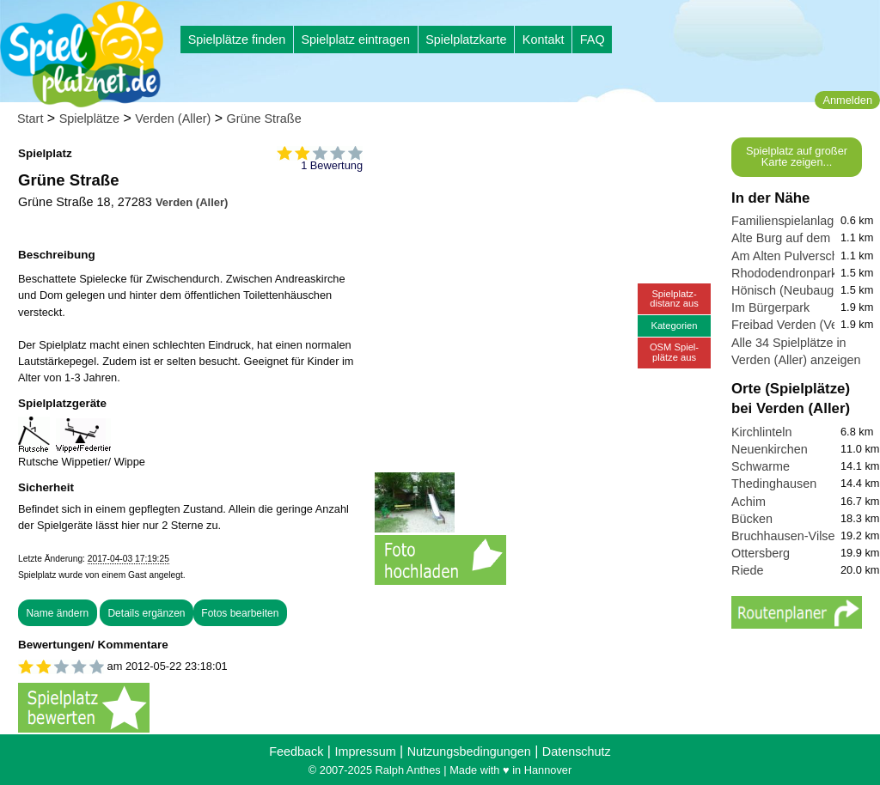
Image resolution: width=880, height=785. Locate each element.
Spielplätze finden (237, 39)
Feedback (296, 751)
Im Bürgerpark (770, 307)
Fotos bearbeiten (239, 613)
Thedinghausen (773, 483)
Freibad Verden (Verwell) (799, 325)
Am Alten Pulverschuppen (802, 256)
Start (30, 118)
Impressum (364, 751)
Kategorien (674, 325)
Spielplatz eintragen (355, 39)
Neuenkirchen (769, 449)
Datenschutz (576, 751)
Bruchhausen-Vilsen (786, 536)
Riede (747, 570)
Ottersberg (760, 553)
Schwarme (760, 466)
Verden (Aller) (173, 118)
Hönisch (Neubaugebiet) (798, 290)
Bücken (752, 519)
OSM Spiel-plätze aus (674, 352)
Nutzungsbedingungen (469, 751)
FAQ (592, 39)
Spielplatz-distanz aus (674, 298)
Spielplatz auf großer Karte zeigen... (796, 156)
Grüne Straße (263, 118)
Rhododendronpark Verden (805, 273)
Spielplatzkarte (465, 39)
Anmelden (847, 100)
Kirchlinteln (761, 432)
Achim (748, 501)
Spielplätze (89, 118)
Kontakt (543, 39)
